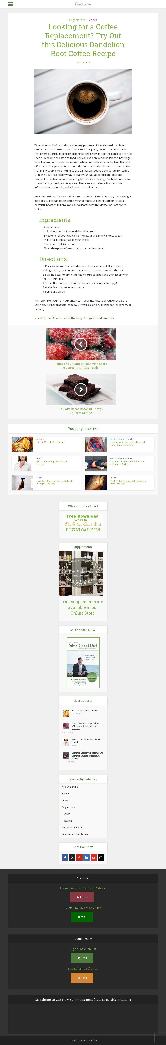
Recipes (92, 20)
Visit (82, 917)
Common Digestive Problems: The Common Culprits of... (127, 463)
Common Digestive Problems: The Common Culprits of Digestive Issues (87, 756)
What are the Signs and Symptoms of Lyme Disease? (128, 482)
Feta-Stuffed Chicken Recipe (50, 442)
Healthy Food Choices (49, 318)
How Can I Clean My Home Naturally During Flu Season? (55, 482)
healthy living (74, 318)
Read (82, 958)
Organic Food (77, 20)
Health (130, 438)
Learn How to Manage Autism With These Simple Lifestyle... (127, 443)
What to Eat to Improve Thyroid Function (52, 463)
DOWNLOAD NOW (83, 530)
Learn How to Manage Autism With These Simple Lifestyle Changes (86, 726)
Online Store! (83, 613)
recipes (109, 318)
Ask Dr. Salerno (117, 438)
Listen (82, 897)
